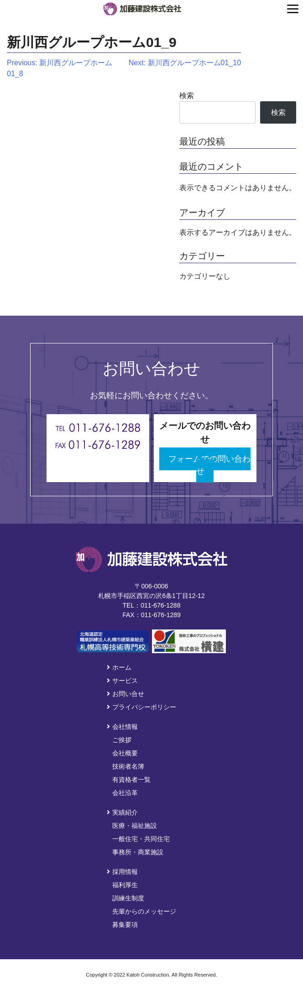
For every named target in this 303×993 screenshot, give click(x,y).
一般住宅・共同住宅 (141, 838)
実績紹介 (122, 812)
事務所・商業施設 (137, 852)
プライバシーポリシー (141, 707)
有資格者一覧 (131, 779)
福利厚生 (125, 885)
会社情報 (122, 726)
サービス (122, 680)
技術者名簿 (128, 766)
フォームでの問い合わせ (209, 465)
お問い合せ (125, 693)
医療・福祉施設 (134, 825)
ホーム (119, 667)
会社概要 (125, 753)
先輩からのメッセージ (144, 911)
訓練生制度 (128, 898)
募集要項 (125, 924)
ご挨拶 (121, 739)
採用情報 (122, 871)
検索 (186, 95)
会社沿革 (125, 792)
